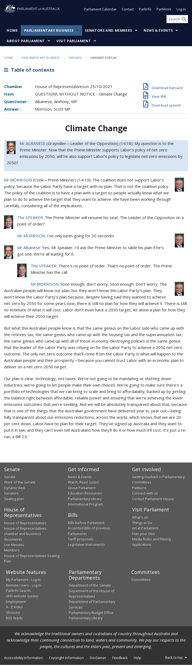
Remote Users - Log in (23, 586)
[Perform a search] (184, 20)
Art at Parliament (145, 529)
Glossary (13, 613)
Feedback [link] (120, 658)
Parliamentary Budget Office (91, 613)
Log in (181, 10)
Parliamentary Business (49, 31)
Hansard (75, 59)
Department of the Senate (90, 586)
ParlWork (164, 10)
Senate (10, 477)
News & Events (158, 31)
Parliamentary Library (85, 499)
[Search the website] (177, 20)
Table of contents (29, 71)
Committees (141, 580)
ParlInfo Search (18, 591)
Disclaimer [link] (98, 658)
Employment (16, 602)
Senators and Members (108, 31)
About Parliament (26, 42)
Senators (11, 494)
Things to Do (142, 523)
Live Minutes (14, 545)
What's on (140, 518)
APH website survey (22, 597)
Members (12, 551)
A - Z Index (14, 608)
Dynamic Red (14, 488)
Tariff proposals (80, 540)
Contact (128, 10)
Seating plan (14, 499)
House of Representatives (25, 524)
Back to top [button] (176, 658)
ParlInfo (145, 10)
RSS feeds (14, 619)
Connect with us (145, 494)
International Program (85, 505)
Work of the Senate (19, 483)
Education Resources (85, 494)
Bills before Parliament (86, 523)
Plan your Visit (143, 534)
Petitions (139, 488)
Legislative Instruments (86, 545)
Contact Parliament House (153, 499)
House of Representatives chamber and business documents (25, 535)
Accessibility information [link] (23, 658)
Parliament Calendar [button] (100, 10)
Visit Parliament (73, 42)
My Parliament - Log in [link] (23, 580)
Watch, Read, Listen (83, 483)
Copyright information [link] (66, 658)
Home (12, 31)
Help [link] (137, 658)
